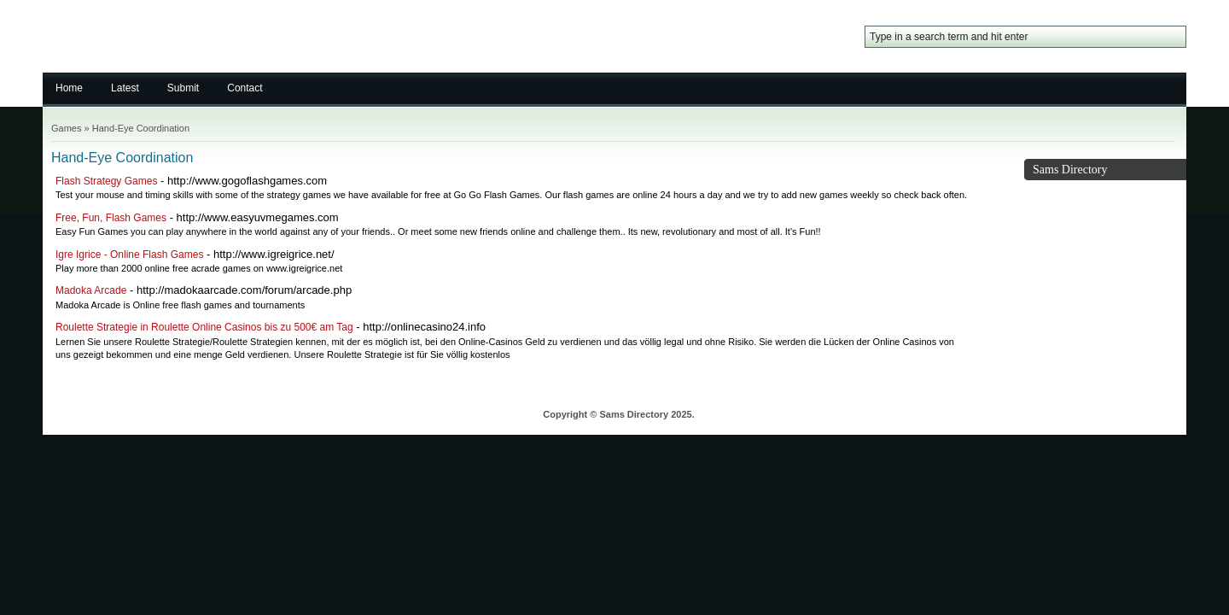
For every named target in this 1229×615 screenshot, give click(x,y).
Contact (244, 88)
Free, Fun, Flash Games (110, 218)
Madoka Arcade (90, 290)
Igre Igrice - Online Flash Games (129, 255)
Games (66, 128)
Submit (183, 88)
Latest (125, 88)
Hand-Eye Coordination (140, 128)
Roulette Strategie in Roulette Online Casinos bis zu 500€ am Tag (204, 327)
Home (69, 88)
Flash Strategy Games (106, 181)
